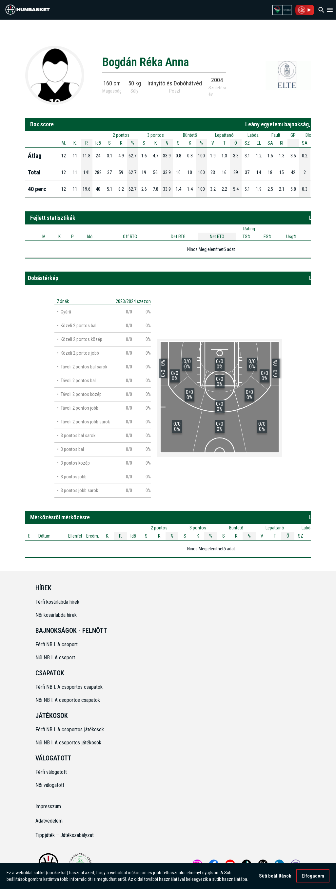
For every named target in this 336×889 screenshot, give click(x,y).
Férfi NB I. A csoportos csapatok (69, 687)
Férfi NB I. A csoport (56, 644)
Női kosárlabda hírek (56, 615)
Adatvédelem (49, 821)
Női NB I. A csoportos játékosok (68, 742)
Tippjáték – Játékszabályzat (64, 835)
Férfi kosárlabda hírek (57, 602)
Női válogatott (49, 785)
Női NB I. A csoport (55, 657)
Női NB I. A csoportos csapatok (68, 700)
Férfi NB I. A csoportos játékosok (69, 729)
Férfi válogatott (51, 772)
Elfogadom (313, 876)
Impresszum (48, 806)
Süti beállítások (275, 876)
